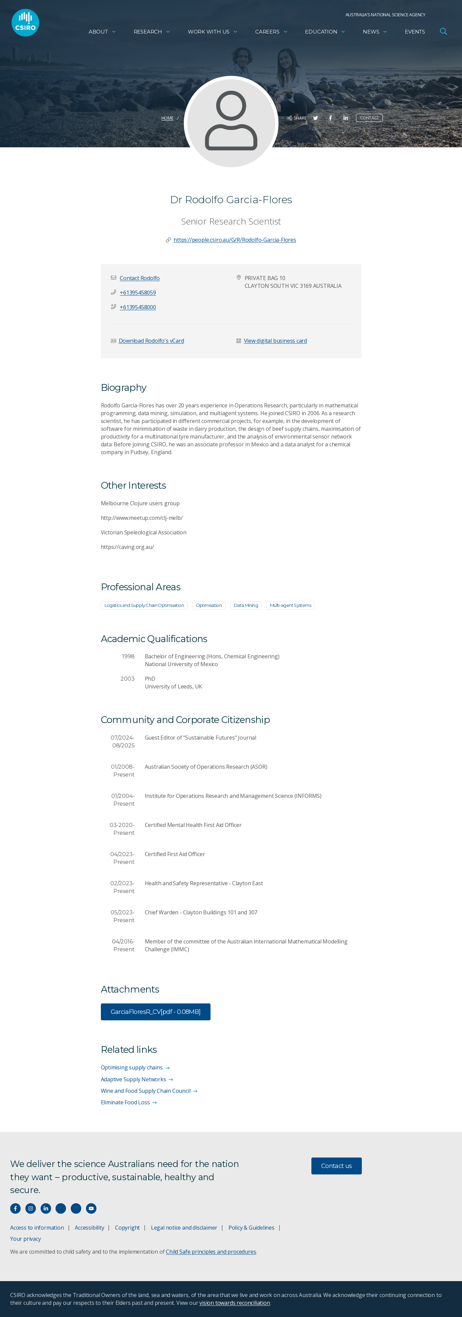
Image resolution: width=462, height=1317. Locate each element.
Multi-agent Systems (290, 605)
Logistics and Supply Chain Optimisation (144, 605)
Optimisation (209, 605)
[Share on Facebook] (330, 118)
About (102, 32)
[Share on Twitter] (315, 118)
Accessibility (89, 1227)
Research (152, 32)
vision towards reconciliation (234, 1303)
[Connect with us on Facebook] (15, 1208)
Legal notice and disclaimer (184, 1227)
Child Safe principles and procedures (211, 1251)
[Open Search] (443, 31)
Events (415, 32)
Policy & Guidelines (251, 1227)
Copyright (127, 1227)
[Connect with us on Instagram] (30, 1208)
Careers (271, 32)
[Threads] (76, 1208)
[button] (140, 278)
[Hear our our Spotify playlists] (61, 1208)
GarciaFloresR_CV (156, 1012)
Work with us (213, 32)
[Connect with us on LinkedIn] (46, 1208)
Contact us (336, 1166)
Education (325, 32)
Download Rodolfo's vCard (151, 340)
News (375, 32)
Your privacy (25, 1238)
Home (167, 118)
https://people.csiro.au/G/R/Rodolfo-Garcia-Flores (235, 239)
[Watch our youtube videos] (91, 1208)
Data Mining (246, 605)
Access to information (37, 1227)
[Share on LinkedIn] (345, 118)
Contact (369, 117)
